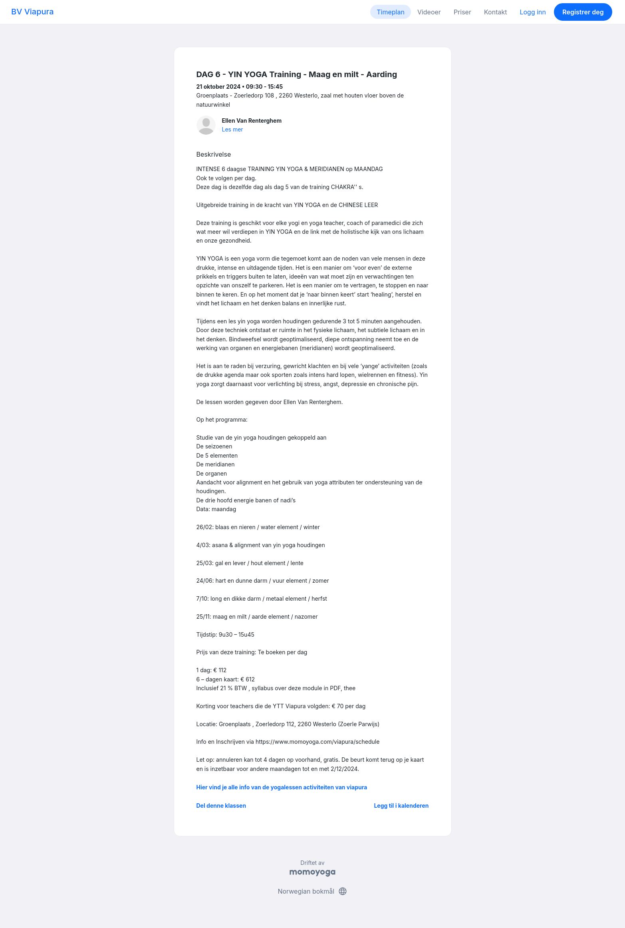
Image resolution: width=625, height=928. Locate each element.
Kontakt (495, 12)
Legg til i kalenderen (401, 805)
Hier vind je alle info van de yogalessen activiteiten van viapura (281, 787)
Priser (462, 12)
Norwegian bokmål (312, 891)
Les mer (232, 129)
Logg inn (533, 12)
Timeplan (391, 12)
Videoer (429, 12)
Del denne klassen (221, 805)
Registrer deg (583, 12)
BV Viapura (32, 11)
